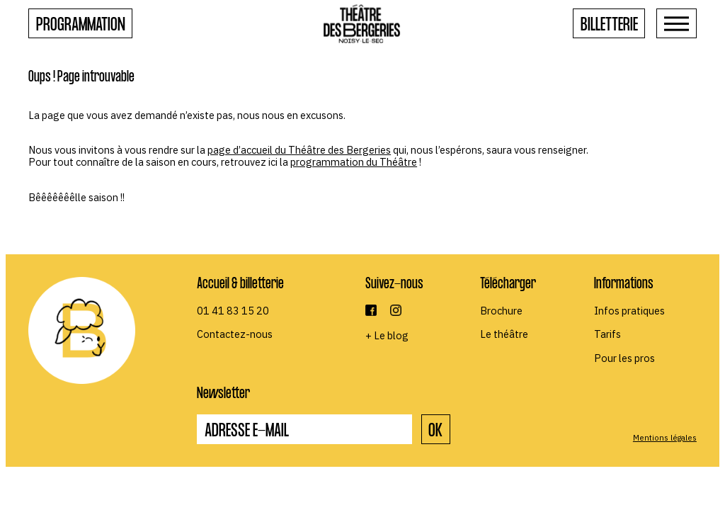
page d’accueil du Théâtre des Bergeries (299, 150)
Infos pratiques (629, 310)
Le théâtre (504, 334)
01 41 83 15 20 (233, 310)
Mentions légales (665, 437)
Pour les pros (624, 358)
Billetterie (609, 26)
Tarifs (607, 334)
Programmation (80, 26)
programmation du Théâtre (353, 162)
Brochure (501, 310)
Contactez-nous (235, 334)
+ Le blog (387, 335)
